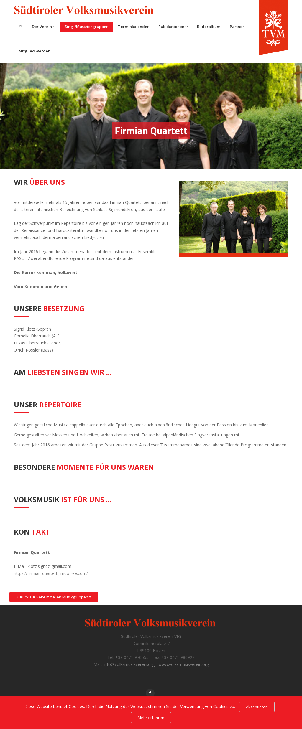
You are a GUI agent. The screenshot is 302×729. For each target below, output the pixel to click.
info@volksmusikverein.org (129, 664)
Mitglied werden (34, 51)
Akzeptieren (257, 707)
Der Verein (43, 26)
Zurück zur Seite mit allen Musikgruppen (53, 597)
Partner (237, 26)
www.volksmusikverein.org (183, 664)
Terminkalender (133, 26)
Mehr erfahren (151, 717)
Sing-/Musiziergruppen (87, 26)
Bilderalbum (208, 26)
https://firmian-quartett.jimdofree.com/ (51, 573)
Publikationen (173, 26)
